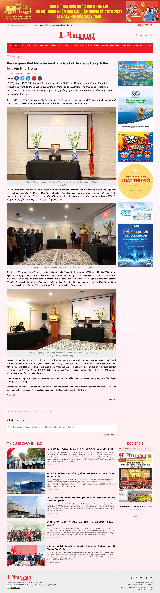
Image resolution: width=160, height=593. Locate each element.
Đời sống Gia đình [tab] (141, 448)
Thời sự (16, 45)
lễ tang (36, 412)
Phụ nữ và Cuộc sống (110, 45)
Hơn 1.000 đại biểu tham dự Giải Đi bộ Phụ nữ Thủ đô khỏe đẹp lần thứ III (80, 449)
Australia (48, 412)
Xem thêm (135, 521)
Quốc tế (148, 45)
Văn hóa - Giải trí (92, 45)
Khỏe (76, 45)
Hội (60, 45)
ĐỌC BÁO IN (135, 443)
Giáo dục (67, 45)
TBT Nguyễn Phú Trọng (20, 412)
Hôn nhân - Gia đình (48, 45)
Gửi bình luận (109, 435)
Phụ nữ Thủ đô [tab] (124, 448)
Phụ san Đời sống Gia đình (132, 45)
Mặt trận (26, 45)
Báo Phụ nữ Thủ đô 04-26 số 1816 (135, 506)
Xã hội (35, 45)
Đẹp (81, 45)
